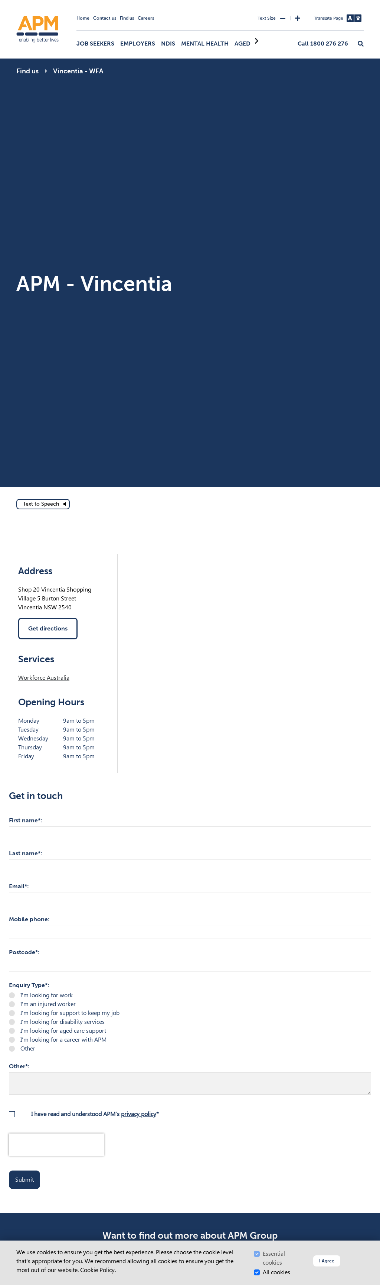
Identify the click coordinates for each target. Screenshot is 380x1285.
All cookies (276, 1272)
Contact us (104, 18)
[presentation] (56, 1144)
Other (27, 1048)
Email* (18, 886)
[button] (360, 44)
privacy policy (138, 1114)
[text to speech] (43, 504)
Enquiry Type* (28, 985)
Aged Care (251, 43)
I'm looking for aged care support (63, 1030)
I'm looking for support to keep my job (69, 1012)
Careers (146, 18)
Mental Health (205, 43)
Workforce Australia (43, 677)
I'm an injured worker (48, 1004)
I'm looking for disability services (62, 1021)
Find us (127, 18)
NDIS (168, 43)
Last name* (24, 853)
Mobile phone (28, 919)
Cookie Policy (97, 1270)
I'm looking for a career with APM (63, 1039)
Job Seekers (95, 43)
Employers (137, 43)
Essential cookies (274, 1258)
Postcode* (23, 952)
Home (82, 18)
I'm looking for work (46, 995)
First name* (24, 820)
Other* (18, 1066)
